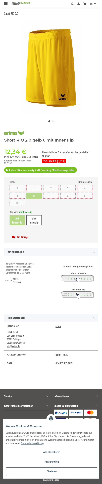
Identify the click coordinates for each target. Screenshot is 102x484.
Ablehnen (52, 471)
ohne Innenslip (34, 220)
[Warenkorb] (85, 3)
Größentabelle (85, 182)
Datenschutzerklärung (32, 443)
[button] (73, 3)
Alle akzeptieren (51, 452)
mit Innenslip (17, 220)
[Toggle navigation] (6, 2)
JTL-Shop (55, 479)
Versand (33, 156)
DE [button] (91, 4)
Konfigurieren (51, 461)
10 (17, 203)
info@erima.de (13, 346)
